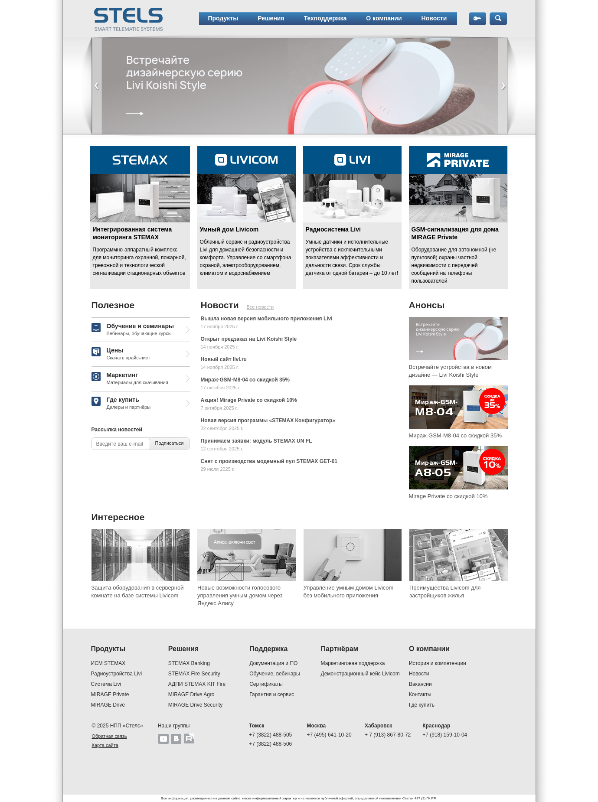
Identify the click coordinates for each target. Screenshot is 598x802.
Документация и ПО (273, 663)
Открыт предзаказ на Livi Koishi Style (249, 339)
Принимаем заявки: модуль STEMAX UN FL (256, 441)
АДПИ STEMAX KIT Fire (196, 684)
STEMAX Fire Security (194, 674)
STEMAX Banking (189, 663)
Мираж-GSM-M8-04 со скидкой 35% (245, 380)
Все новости (260, 307)
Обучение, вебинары (274, 674)
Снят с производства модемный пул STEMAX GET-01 (269, 461)
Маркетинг (129, 379)
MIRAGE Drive (108, 705)
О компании (384, 18)
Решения (271, 18)
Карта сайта (105, 745)
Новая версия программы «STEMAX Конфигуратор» (268, 420)
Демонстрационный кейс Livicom (360, 674)
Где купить (121, 403)
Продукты (223, 18)
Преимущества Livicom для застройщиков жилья (444, 591)
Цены (120, 354)
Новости (434, 18)
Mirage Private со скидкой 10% (448, 496)
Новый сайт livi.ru (224, 359)
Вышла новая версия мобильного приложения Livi (267, 319)
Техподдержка (325, 18)
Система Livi (106, 684)
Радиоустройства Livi (116, 674)
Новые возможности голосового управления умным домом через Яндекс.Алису (240, 595)
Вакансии (420, 684)
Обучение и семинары (132, 330)
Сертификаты (266, 684)
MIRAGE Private (110, 694)
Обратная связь (109, 736)
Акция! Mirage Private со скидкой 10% (249, 400)
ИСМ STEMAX (108, 663)
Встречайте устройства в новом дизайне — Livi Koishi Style (450, 371)
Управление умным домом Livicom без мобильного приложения (349, 591)
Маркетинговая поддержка (353, 663)
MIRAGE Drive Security (195, 705)
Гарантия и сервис (271, 694)
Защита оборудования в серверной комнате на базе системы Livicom (137, 591)
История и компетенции (437, 663)
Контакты (420, 694)
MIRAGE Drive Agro (191, 694)
